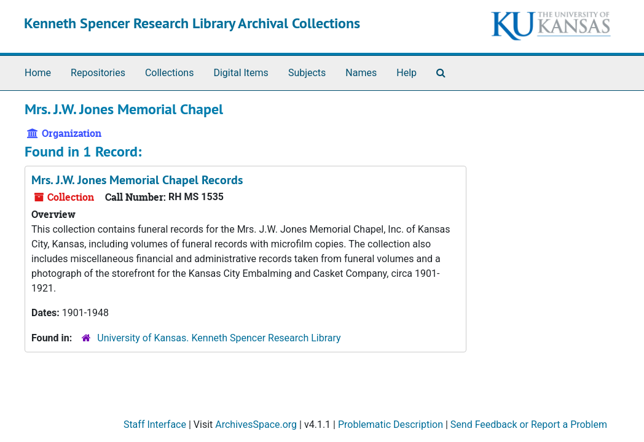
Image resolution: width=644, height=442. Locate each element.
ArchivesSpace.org (256, 424)
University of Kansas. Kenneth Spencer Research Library (218, 338)
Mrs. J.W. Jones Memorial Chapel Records (137, 180)
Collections (169, 73)
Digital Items (240, 73)
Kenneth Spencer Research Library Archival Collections (192, 23)
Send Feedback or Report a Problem (528, 424)
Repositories (98, 73)
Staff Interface (155, 424)
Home (38, 73)
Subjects (307, 73)
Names (361, 73)
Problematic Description (390, 424)
